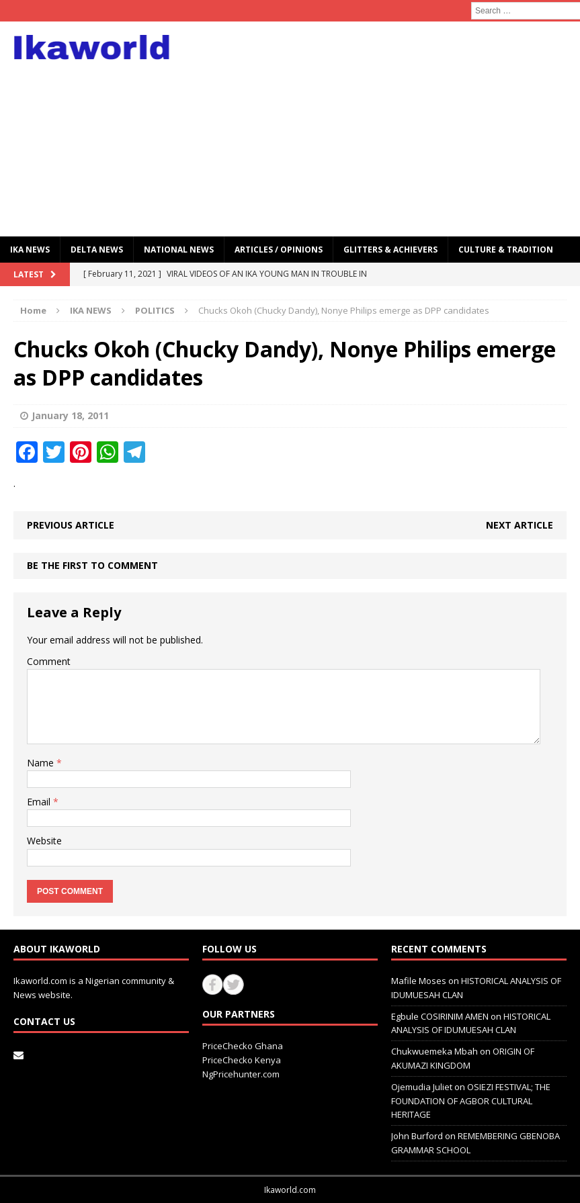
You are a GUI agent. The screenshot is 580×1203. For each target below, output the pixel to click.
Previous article (70, 525)
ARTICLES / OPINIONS (279, 249)
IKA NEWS (30, 249)
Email (40, 801)
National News (179, 249)
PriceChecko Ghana (242, 1046)
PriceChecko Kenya (241, 1060)
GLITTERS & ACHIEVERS (390, 249)
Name (41, 762)
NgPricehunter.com (241, 1074)
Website (44, 840)
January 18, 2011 (70, 415)
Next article (519, 525)
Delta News (97, 249)
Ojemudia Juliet (421, 1087)
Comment (49, 661)
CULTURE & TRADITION (505, 249)
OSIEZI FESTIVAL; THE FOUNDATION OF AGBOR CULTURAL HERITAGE (470, 1101)
